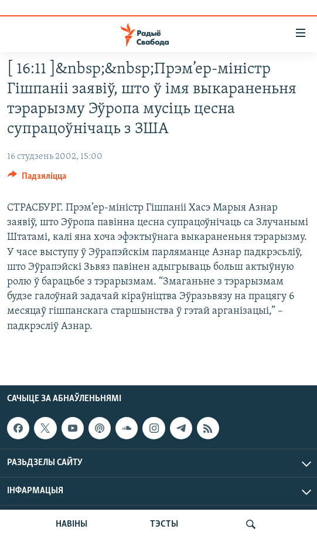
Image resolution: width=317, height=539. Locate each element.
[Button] (37, 179)
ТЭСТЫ (164, 524)
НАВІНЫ (71, 524)
